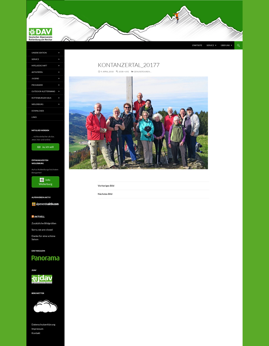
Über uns (225, 45)
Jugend (35, 78)
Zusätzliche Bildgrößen (42, 222)
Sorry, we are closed (40, 228)
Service (210, 45)
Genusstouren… (142, 71)
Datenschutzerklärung (42, 319)
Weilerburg (37, 104)
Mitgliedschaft (39, 65)
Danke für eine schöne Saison (45, 234)
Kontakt (35, 328)
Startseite (197, 45)
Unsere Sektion (39, 53)
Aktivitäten (37, 72)
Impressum (37, 323)
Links (34, 117)
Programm (37, 85)
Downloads (38, 111)
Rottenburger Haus (41, 98)
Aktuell (38, 216)
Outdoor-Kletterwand (43, 91)
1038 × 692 (124, 71)
